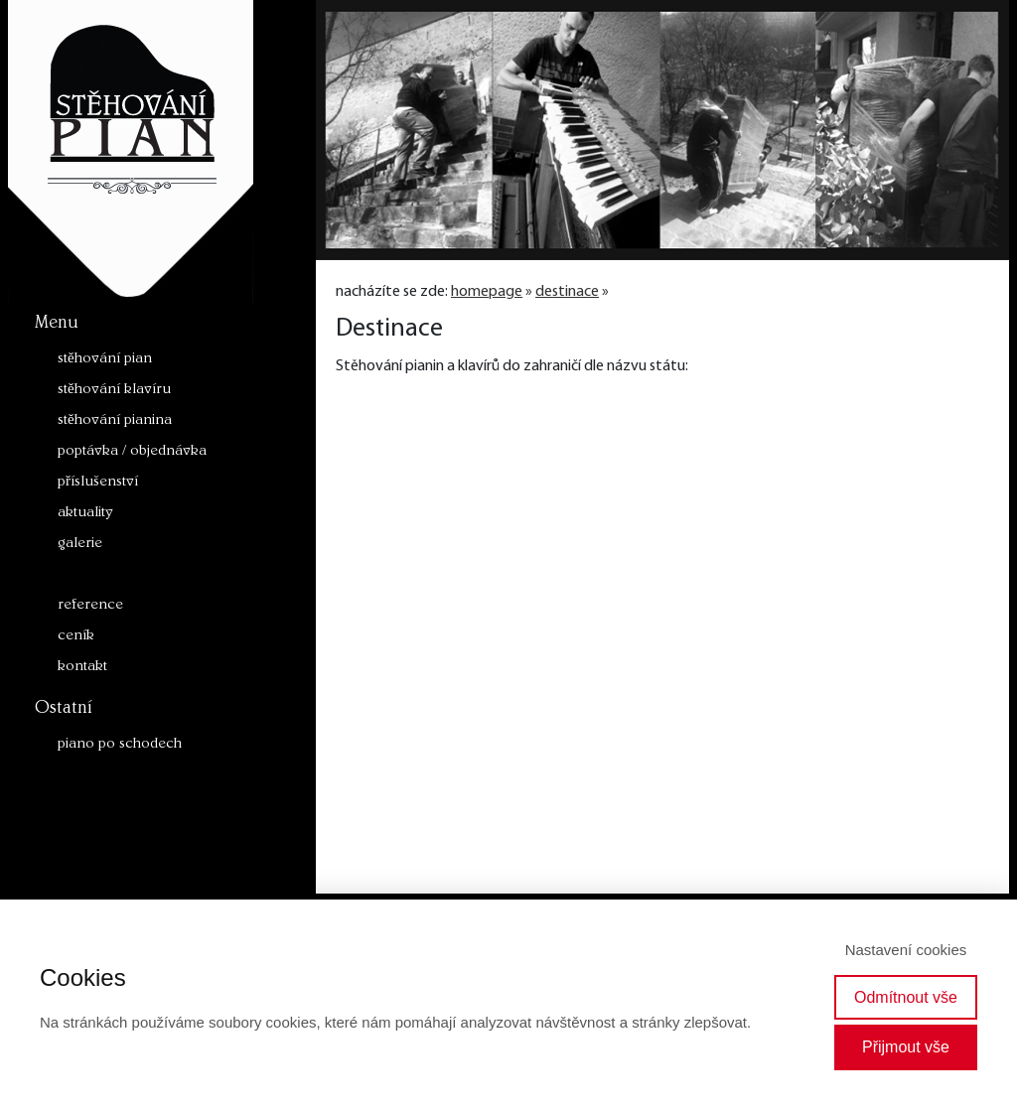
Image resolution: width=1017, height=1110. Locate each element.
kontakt (82, 667)
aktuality (85, 513)
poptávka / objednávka (132, 452)
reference (90, 606)
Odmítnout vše (905, 997)
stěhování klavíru (114, 390)
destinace (88, 575)
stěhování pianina (115, 421)
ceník (76, 636)
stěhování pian (105, 359)
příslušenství (98, 483)
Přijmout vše (905, 1047)
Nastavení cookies (906, 949)
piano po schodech (120, 745)
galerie (80, 544)
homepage (486, 292)
